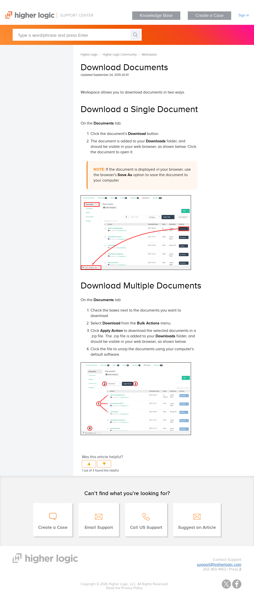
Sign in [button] (244, 15)
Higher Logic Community (120, 55)
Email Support (98, 527)
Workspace (149, 55)
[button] (89, 464)
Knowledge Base (156, 15)
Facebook (236, 584)
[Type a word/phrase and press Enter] (77, 35)
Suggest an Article (197, 527)
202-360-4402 (214, 569)
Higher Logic (89, 55)
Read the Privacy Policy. (124, 588)
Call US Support (146, 527)
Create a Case (209, 15)
